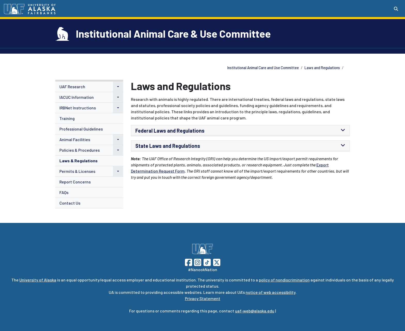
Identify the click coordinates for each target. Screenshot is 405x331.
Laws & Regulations (78, 160)
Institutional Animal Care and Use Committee (263, 68)
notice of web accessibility (270, 292)
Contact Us (69, 202)
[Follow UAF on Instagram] (197, 261)
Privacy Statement (202, 298)
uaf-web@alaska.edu (254, 310)
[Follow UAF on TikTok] (207, 261)
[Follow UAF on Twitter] (216, 261)
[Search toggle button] (396, 8)
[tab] (240, 130)
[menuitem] (89, 87)
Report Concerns (75, 181)
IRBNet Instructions (77, 107)
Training (67, 118)
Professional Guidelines (81, 128)
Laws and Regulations (322, 68)
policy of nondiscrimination (284, 279)
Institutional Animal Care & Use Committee (173, 33)
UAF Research (72, 86)
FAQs (63, 192)
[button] (118, 87)
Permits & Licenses (77, 171)
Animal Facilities (74, 139)
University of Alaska (37, 279)
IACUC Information (76, 97)
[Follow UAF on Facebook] (188, 261)
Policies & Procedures (79, 150)
